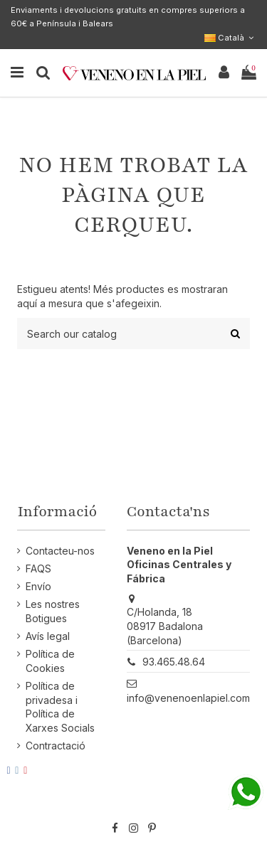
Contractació (55, 745)
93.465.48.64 (173, 662)
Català (230, 38)
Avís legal (48, 636)
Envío (38, 586)
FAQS (38, 568)
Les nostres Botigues (53, 611)
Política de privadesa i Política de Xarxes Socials (60, 707)
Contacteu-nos (60, 551)
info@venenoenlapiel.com (188, 698)
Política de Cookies (50, 661)
